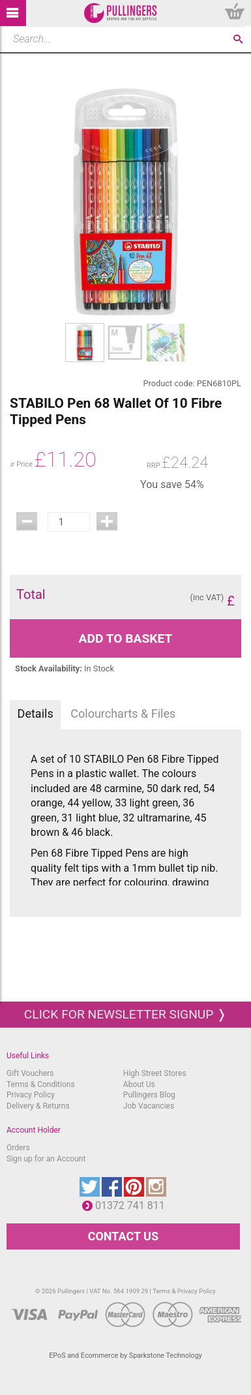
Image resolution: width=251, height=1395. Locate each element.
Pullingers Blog (149, 1094)
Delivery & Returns (38, 1106)
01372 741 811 (133, 1205)
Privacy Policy (31, 1094)
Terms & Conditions (41, 1084)
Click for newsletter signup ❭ (125, 1014)
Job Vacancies (148, 1106)
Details (35, 713)
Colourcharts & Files (122, 713)
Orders (18, 1147)
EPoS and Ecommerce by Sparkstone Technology (125, 1355)
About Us (139, 1084)
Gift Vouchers (30, 1073)
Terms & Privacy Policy (184, 1291)
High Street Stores (154, 1073)
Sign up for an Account (46, 1158)
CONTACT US (123, 1236)
